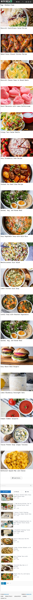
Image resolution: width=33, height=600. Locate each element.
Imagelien (6, 594)
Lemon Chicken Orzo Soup (10, 288)
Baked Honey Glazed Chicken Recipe (14, 54)
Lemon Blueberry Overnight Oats (13, 393)
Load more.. (16, 478)
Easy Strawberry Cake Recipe (11, 158)
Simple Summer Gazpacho (9, 419)
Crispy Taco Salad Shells (10, 132)
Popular (16, 491)
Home (2, 596)
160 (7, 583)
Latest (5, 491)
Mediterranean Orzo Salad (10, 262)
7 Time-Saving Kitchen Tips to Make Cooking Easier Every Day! (22, 505)
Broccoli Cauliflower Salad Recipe (14, 28)
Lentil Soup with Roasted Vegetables (15, 314)
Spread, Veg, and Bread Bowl (11, 210)
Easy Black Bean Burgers (10, 366)
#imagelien (28, 594)
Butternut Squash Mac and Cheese (13, 471)
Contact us (3, 598)
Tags (27, 491)
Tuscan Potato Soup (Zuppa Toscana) (14, 445)
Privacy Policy (8, 596)
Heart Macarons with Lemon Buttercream (15, 106)
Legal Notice (17, 596)
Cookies (24, 596)
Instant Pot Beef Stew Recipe (12, 184)
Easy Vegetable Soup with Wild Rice (14, 236)
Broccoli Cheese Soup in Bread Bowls (15, 80)
